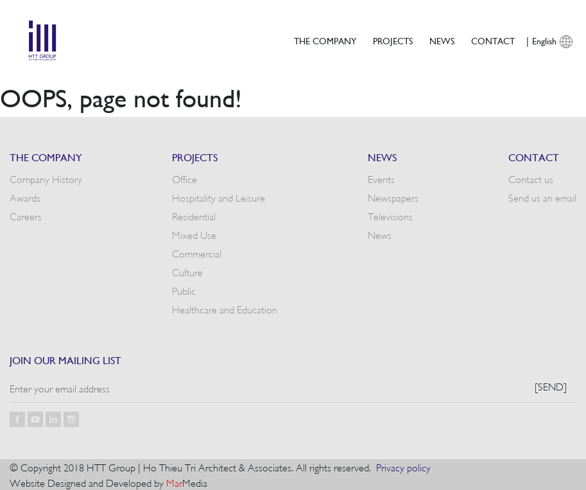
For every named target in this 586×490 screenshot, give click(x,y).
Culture (187, 272)
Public (184, 290)
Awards (25, 197)
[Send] (551, 386)
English (544, 40)
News (441, 40)
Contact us (530, 178)
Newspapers (393, 197)
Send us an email (542, 197)
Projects (393, 40)
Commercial (196, 253)
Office (184, 178)
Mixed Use (194, 234)
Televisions (390, 216)
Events (381, 178)
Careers (26, 216)
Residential (194, 216)
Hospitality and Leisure (218, 197)
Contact (493, 40)
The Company (325, 40)
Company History (46, 178)
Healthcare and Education (224, 309)
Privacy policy (403, 467)
